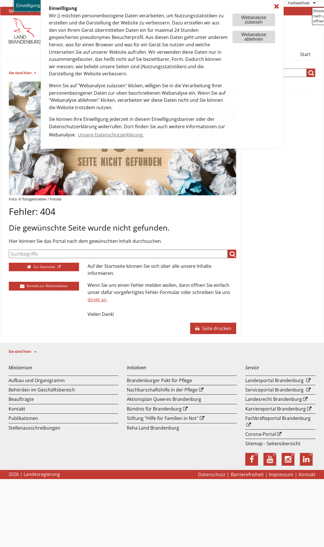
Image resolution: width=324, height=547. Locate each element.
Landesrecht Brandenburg (273, 399)
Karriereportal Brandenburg (275, 409)
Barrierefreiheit (247, 474)
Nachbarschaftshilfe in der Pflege (162, 390)
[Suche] (118, 254)
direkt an (97, 300)
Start (305, 54)
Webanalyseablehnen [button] (253, 37)
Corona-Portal (260, 434)
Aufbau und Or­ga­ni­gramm (37, 380)
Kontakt (17, 409)
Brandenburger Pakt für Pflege (159, 380)
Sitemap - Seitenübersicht (272, 443)
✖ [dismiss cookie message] (276, 6)
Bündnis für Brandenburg (154, 409)
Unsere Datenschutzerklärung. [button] (111, 135)
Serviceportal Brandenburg (274, 390)
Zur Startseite (41, 266)
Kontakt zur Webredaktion (44, 285)
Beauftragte (21, 399)
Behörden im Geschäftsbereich (42, 390)
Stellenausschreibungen (34, 428)
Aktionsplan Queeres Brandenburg (164, 399)
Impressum (281, 474)
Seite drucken (213, 328)
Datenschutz (211, 474)
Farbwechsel (298, 2)
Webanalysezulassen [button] (253, 19)
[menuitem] (302, 2)
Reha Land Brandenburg (153, 428)
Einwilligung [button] (28, 5)
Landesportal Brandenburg (274, 380)
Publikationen (23, 418)
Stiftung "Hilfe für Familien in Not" (162, 418)
